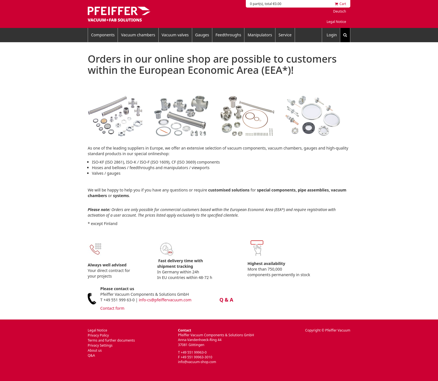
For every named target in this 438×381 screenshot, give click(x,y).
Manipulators (259, 34)
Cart (340, 3)
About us (95, 350)
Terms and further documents (111, 340)
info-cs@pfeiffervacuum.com (165, 299)
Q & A (226, 299)
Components (103, 34)
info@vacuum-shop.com (197, 361)
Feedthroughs (228, 34)
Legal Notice (336, 21)
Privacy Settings (100, 345)
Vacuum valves (175, 34)
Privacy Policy (98, 335)
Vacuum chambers (138, 34)
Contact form (112, 308)
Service (285, 34)
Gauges (202, 34)
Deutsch (339, 11)
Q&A (91, 355)
